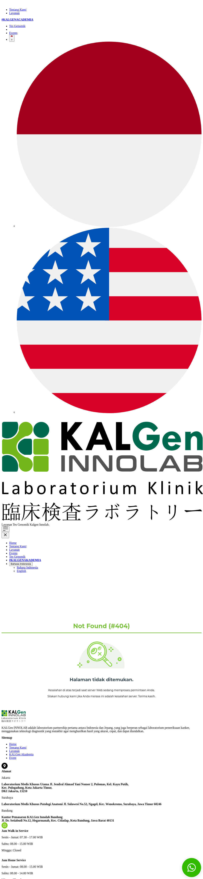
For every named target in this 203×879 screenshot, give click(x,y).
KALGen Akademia (21, 754)
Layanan (14, 13)
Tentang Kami (17, 9)
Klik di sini (57, 524)
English (21, 571)
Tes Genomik (17, 26)
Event (12, 757)
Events (13, 33)
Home (13, 543)
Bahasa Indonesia (21, 563)
